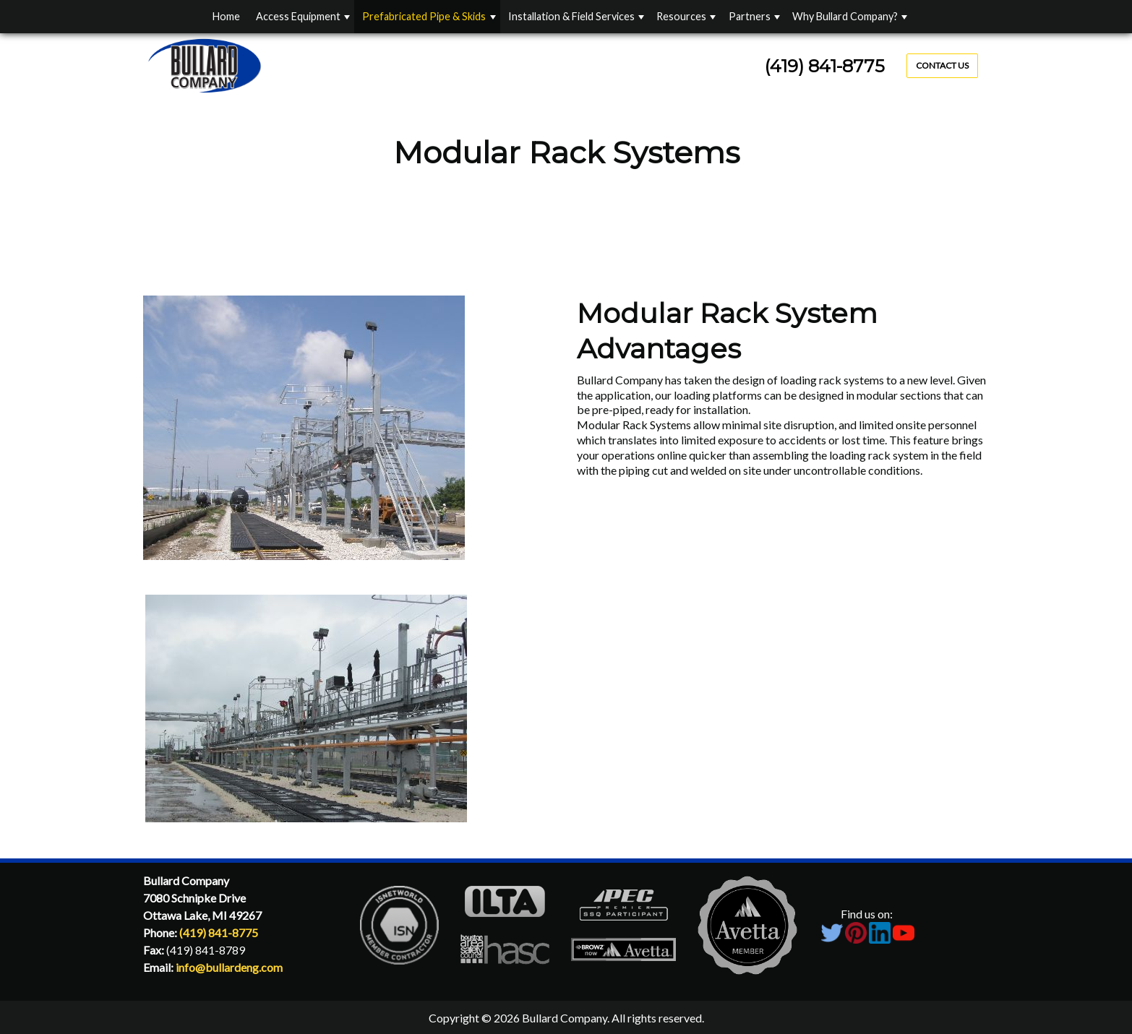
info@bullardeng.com (229, 967)
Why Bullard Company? (845, 16)
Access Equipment (298, 16)
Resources (681, 16)
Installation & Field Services (571, 16)
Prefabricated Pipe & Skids (424, 16)
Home (226, 16)
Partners (750, 16)
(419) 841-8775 (825, 66)
